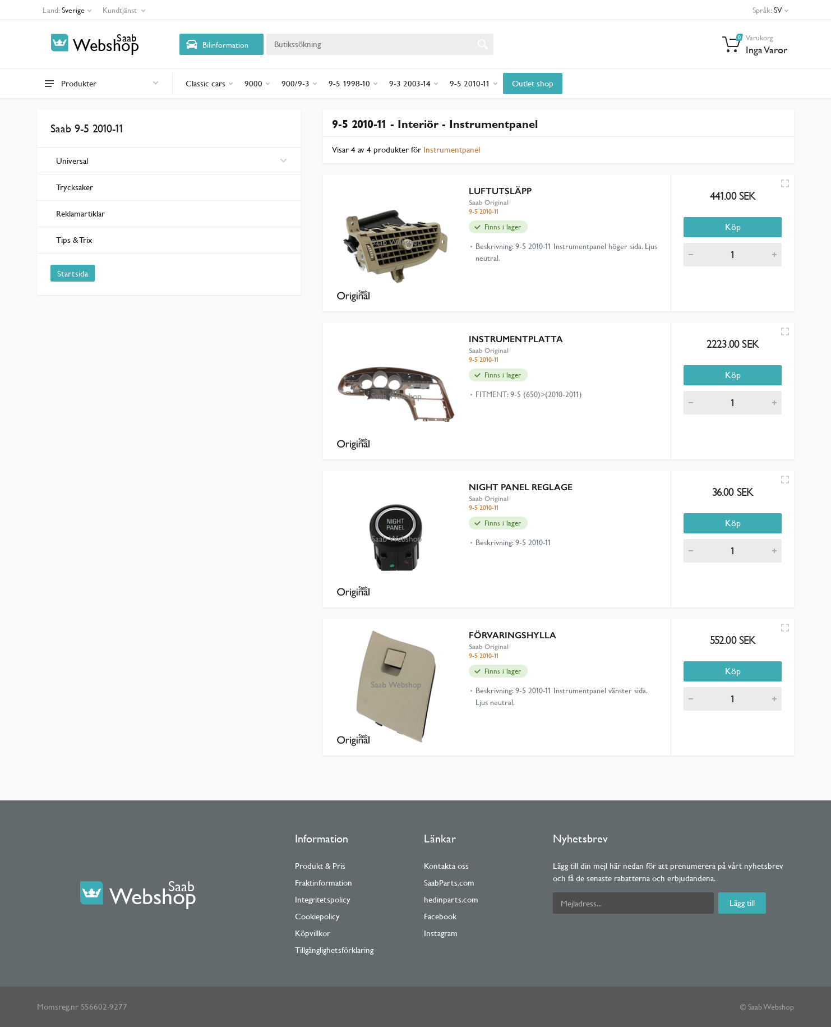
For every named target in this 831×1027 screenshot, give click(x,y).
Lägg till (742, 903)
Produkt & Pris (320, 866)
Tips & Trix (74, 240)
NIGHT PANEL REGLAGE (521, 487)
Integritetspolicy (322, 899)
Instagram (441, 933)
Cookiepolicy (317, 916)
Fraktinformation (323, 882)
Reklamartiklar (80, 213)
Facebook (440, 916)
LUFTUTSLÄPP (500, 191)
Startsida (72, 273)
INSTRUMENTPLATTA (516, 339)
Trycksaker (74, 187)
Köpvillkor (312, 933)
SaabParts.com (449, 882)
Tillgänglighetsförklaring (334, 950)
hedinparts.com (451, 899)
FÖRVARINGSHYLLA (512, 635)
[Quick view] (785, 183)
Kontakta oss (446, 866)
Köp (733, 227)
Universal (171, 160)
